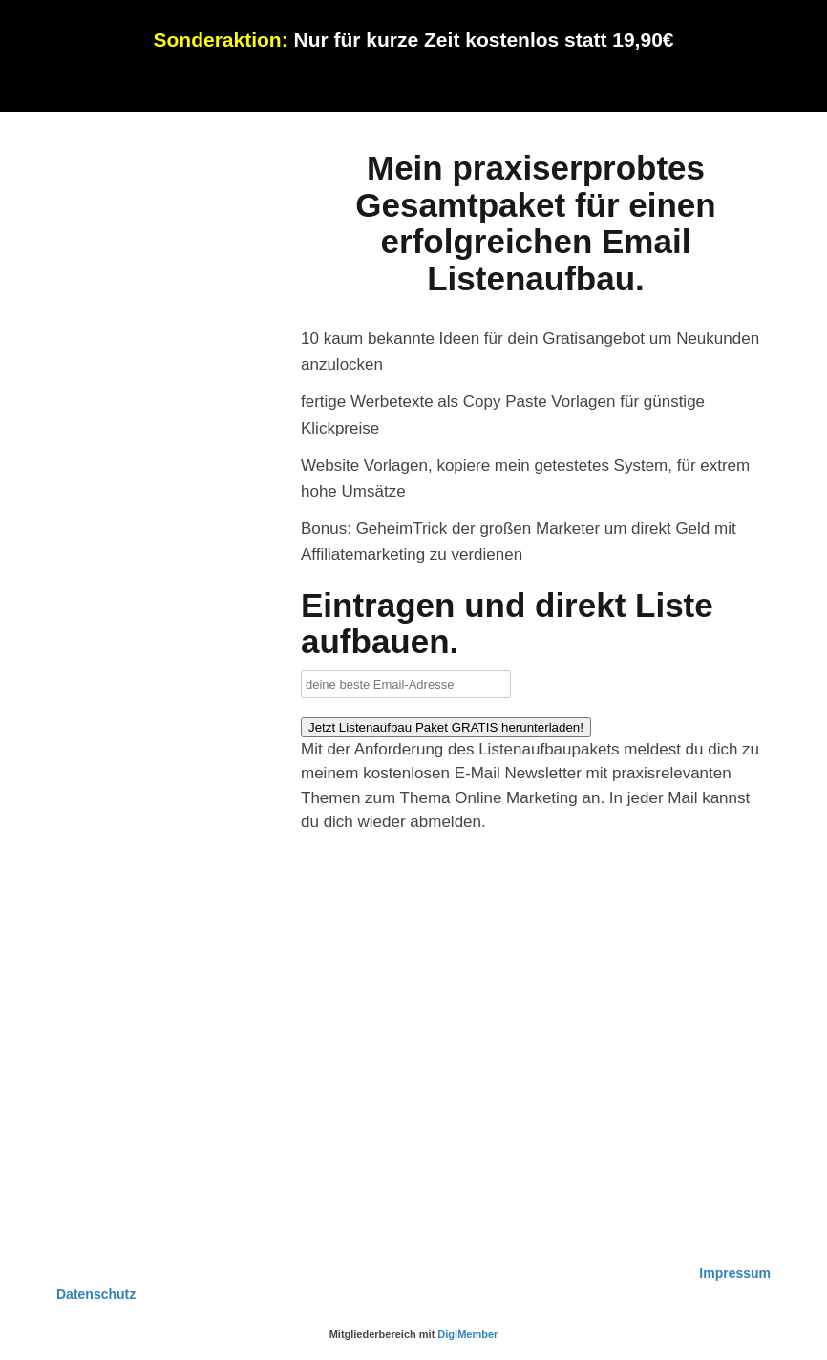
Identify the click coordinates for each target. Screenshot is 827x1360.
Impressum (735, 1273)
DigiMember (467, 1334)
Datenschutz (96, 1294)
